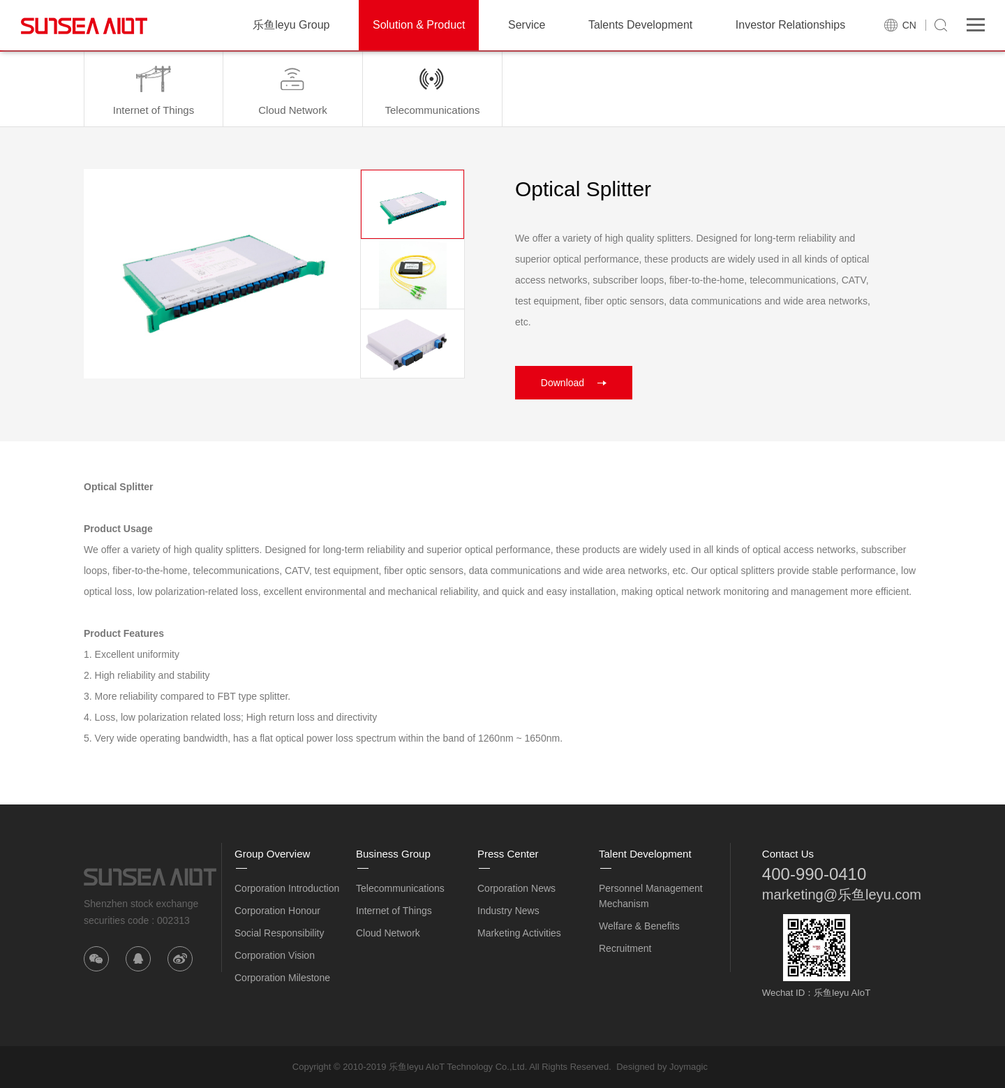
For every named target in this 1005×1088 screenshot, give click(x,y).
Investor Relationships (790, 25)
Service (526, 25)
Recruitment (625, 948)
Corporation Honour (277, 910)
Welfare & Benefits (639, 926)
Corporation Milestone (282, 977)
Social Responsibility (279, 933)
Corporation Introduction (286, 888)
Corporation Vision (274, 955)
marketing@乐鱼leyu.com (841, 894)
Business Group (393, 854)
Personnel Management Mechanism (651, 896)
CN (909, 25)
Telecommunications (400, 888)
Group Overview (272, 854)
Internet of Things (394, 910)
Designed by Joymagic (662, 1066)
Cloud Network (388, 933)
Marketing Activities (519, 933)
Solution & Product (419, 25)
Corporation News (516, 888)
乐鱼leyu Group (291, 25)
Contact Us (788, 854)
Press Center (508, 854)
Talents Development (640, 25)
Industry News (508, 910)
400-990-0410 (814, 874)
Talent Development (645, 854)
